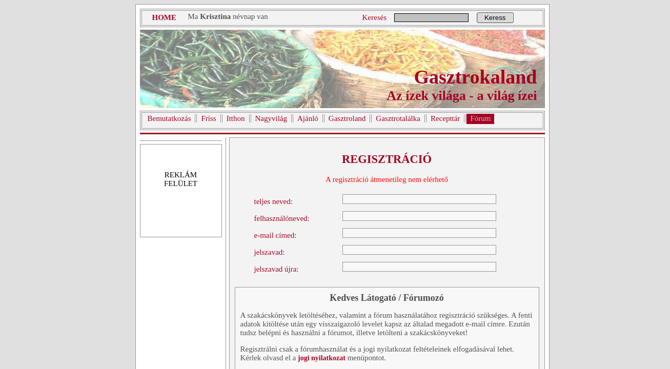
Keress (494, 18)
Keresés (374, 17)
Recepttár (445, 118)
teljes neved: (273, 201)
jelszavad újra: (276, 269)
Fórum (480, 118)
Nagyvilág (271, 118)
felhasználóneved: (282, 218)
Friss (208, 118)
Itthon (236, 118)
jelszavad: (269, 252)
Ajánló (307, 118)
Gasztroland (347, 118)
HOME (164, 17)
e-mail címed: (275, 235)
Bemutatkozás (169, 118)
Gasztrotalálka (398, 118)
